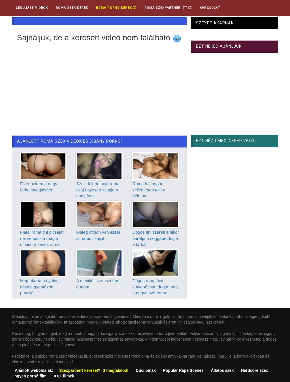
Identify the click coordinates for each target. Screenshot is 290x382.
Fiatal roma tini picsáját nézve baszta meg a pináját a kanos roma (41, 238)
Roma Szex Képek (72, 8)
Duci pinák (146, 370)
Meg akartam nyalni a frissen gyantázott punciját (40, 286)
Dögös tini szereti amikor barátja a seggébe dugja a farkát (155, 238)
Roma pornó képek (116, 8)
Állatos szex (222, 370)
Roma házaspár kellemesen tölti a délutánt (148, 189)
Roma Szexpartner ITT (168, 8)
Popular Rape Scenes (183, 370)
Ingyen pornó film (29, 376)
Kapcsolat (210, 8)
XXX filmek (64, 376)
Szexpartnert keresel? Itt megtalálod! (94, 370)
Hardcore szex (254, 370)
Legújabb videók (32, 8)
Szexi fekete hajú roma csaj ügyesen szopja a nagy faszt (98, 189)
